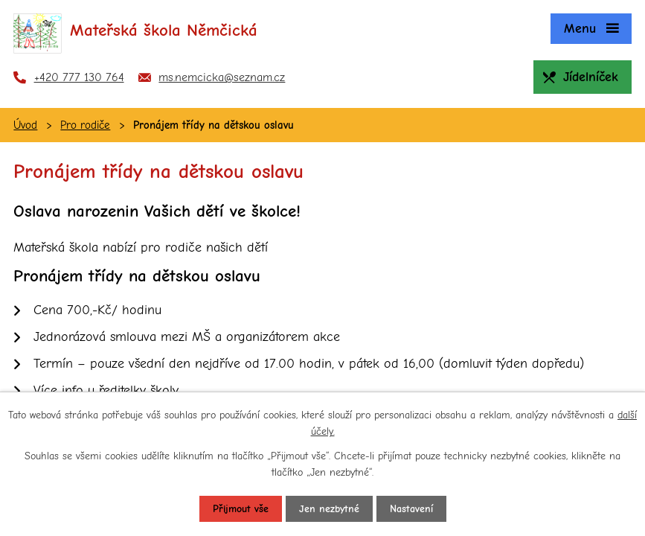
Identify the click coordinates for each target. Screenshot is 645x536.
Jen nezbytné (329, 508)
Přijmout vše (241, 508)
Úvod (25, 125)
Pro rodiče (85, 125)
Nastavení (411, 508)
